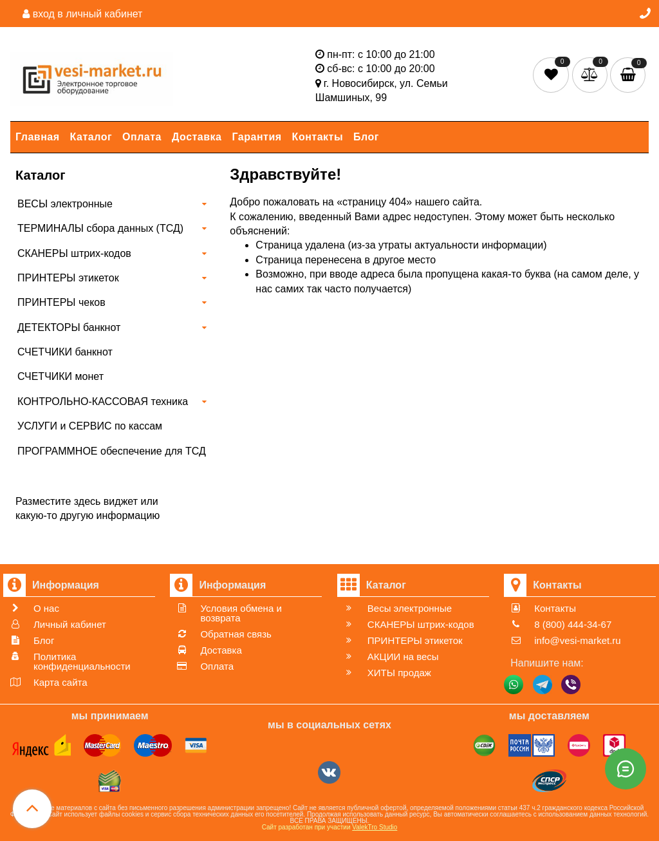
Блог (366, 136)
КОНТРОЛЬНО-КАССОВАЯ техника (102, 401)
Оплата (142, 136)
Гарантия (257, 136)
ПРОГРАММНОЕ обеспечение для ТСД (111, 451)
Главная (37, 136)
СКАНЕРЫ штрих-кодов (74, 253)
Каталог (91, 136)
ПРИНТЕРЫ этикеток (68, 277)
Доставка (197, 136)
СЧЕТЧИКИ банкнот (65, 351)
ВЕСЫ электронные (65, 203)
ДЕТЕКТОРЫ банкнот (68, 327)
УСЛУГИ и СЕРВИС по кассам (89, 426)
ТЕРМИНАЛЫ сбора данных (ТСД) (100, 228)
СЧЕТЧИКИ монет (60, 376)
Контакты (317, 136)
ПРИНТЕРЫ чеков (61, 302)
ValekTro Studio (374, 827)
